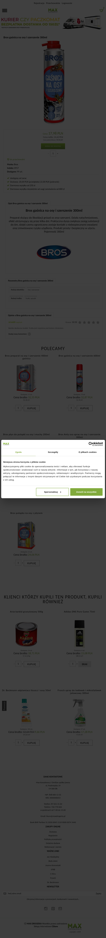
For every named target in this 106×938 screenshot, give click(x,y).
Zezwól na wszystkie (86, 492)
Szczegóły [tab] (53, 452)
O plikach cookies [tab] (88, 452)
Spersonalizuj (52, 492)
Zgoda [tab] (18, 452)
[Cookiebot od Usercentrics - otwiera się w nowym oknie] (90, 444)
